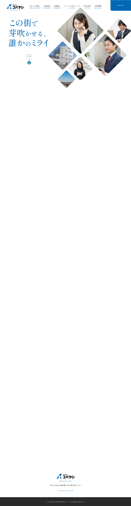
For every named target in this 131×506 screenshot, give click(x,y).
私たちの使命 (34, 7)
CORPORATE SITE (64, 491)
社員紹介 (57, 7)
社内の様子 (87, 7)
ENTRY (120, 5)
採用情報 (98, 7)
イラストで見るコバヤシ (72, 7)
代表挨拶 (47, 7)
